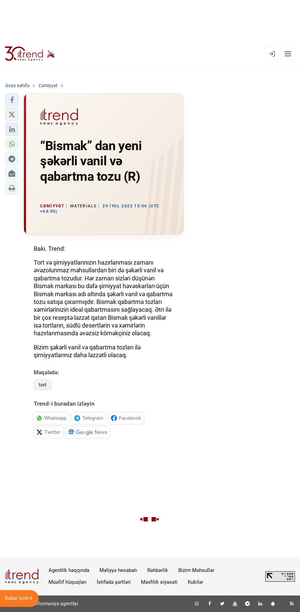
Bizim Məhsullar (196, 570)
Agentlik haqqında (69, 570)
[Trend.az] (30, 53)
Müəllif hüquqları (68, 582)
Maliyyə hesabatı (118, 570)
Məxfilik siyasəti (159, 582)
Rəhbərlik (157, 570)
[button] (11, 100)
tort (43, 384)
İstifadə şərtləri (114, 582)
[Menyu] (288, 54)
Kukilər (195, 582)
